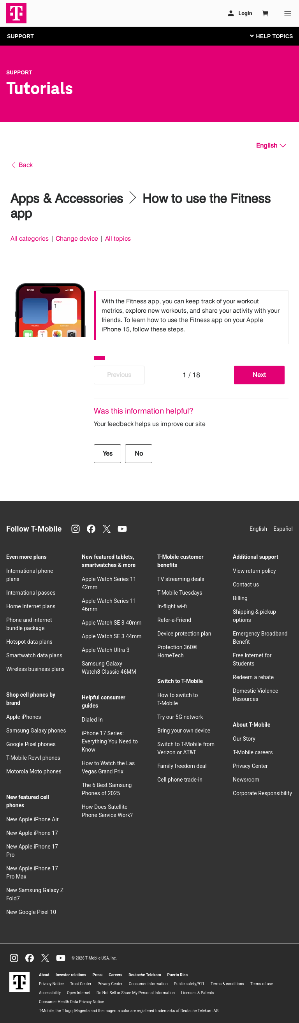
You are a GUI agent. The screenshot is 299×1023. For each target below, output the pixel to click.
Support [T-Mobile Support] (19, 72)
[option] (191, 315)
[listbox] (191, 315)
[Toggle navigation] (270, 36)
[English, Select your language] (271, 146)
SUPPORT (20, 36)
